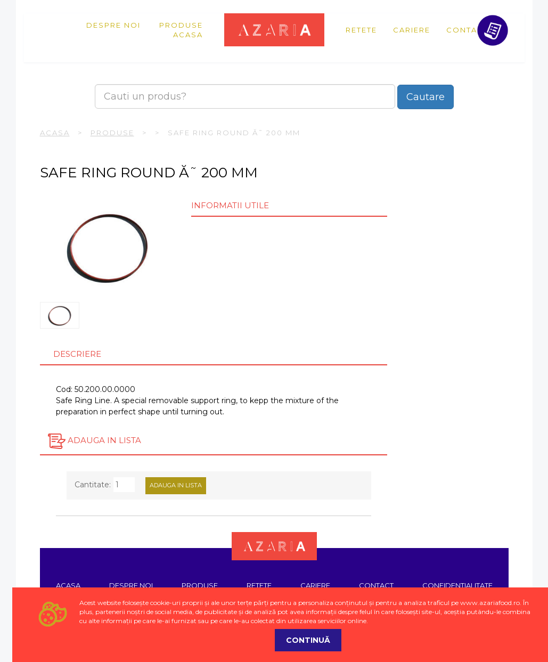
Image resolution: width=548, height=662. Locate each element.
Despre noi (113, 25)
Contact (467, 30)
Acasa (188, 34)
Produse (181, 25)
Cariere (411, 30)
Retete (361, 30)
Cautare (425, 97)
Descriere (77, 354)
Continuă (308, 640)
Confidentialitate (457, 585)
